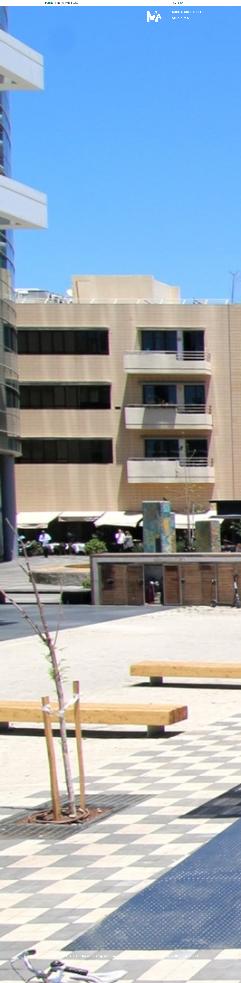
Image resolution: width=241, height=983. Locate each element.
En (181, 3)
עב (174, 3)
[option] (120, 494)
